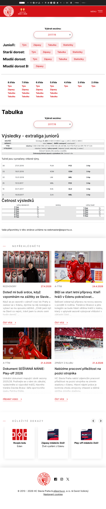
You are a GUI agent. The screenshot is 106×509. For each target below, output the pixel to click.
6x (38, 209)
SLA (78, 146)
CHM (39, 146)
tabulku (48, 151)
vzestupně (70, 143)
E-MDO (57, 141)
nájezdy (61, 148)
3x (100, 214)
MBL (65, 146)
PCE (72, 146)
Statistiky (68, 44)
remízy (44, 148)
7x (100, 210)
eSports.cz (59, 490)
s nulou (80, 148)
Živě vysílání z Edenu (53, 438)
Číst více (9, 322)
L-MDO (78, 141)
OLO (68, 146)
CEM (35, 146)
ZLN (90, 146)
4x (38, 213)
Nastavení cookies (53, 494)
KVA (56, 146)
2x (100, 208)
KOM (52, 146)
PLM (75, 146)
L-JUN (67, 141)
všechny (38, 148)
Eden (19, 438)
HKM (42, 146)
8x (38, 207)
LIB (59, 146)
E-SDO (51, 141)
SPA (82, 146)
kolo (44, 143)
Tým (24, 44)
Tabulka (52, 44)
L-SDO (73, 141)
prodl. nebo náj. (70, 148)
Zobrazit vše (68, 153)
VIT (88, 146)
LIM (61, 146)
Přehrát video (12, 399)
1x (38, 215)
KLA (49, 146)
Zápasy (37, 44)
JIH (46, 146)
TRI (85, 146)
